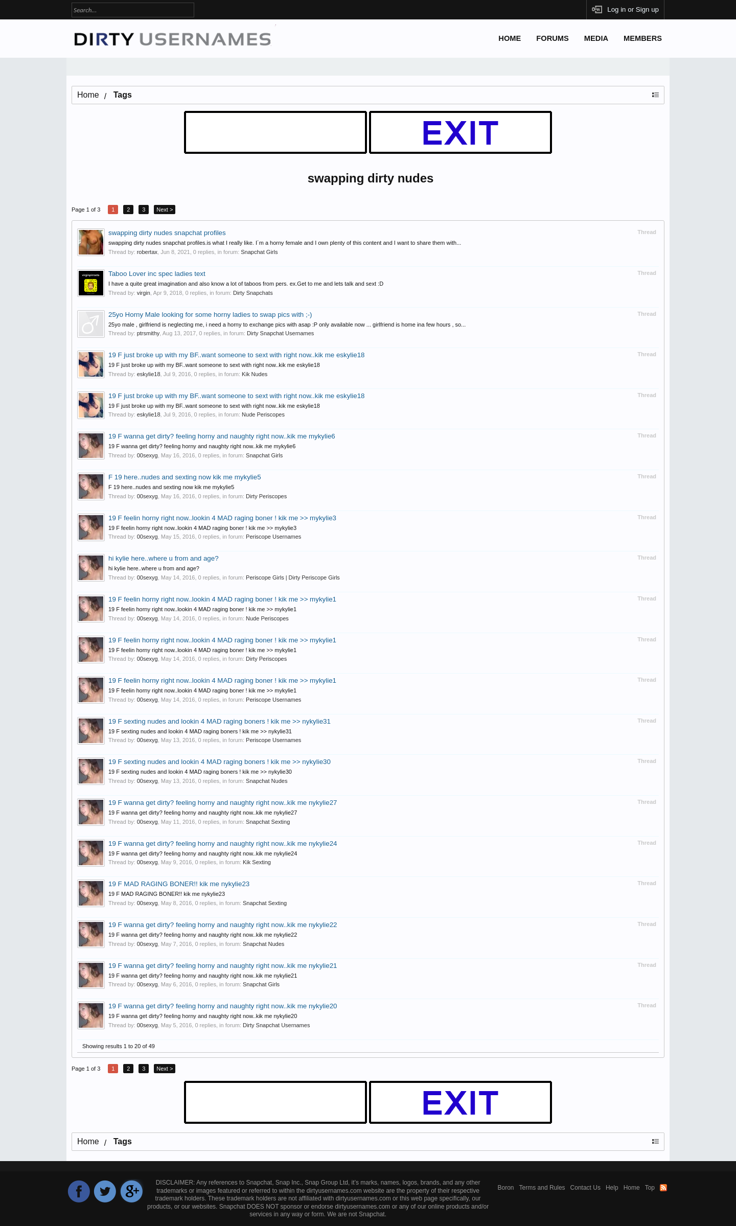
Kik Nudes (254, 374)
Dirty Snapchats (253, 293)
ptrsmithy (148, 333)
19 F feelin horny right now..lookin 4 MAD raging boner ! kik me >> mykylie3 (222, 518)
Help (612, 1187)
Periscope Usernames (273, 537)
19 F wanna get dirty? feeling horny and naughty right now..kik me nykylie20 (222, 1006)
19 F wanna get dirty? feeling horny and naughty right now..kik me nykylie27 (222, 802)
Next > (164, 209)
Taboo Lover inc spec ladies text (156, 273)
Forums (552, 38)
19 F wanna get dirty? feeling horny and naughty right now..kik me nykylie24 (222, 843)
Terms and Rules (542, 1187)
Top (650, 1187)
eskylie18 (148, 374)
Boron (506, 1187)
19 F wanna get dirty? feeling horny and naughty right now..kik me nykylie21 (222, 965)
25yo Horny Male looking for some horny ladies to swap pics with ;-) (210, 314)
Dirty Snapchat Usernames (280, 333)
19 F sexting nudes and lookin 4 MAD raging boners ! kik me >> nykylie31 (219, 721)
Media (596, 38)
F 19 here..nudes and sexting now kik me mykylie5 (184, 477)
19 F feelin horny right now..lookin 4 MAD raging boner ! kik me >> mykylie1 (222, 599)
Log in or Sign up (633, 9)
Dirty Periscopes (266, 496)
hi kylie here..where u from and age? (163, 558)
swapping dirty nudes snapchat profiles (167, 233)
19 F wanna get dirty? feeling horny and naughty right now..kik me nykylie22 (222, 925)
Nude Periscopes (263, 414)
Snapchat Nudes (266, 781)
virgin (143, 293)
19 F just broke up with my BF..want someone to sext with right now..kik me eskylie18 (236, 355)
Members (643, 38)
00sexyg (147, 455)
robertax (147, 252)
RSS (663, 1187)
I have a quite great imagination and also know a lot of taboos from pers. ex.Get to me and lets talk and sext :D (245, 284)
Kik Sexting (257, 862)
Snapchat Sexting (268, 822)
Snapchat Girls (259, 252)
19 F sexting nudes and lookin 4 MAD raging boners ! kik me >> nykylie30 (219, 762)
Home (509, 38)
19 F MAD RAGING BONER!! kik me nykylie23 (178, 884)
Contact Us (585, 1187)
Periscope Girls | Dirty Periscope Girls (293, 577)
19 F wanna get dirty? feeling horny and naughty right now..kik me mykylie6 (221, 436)
